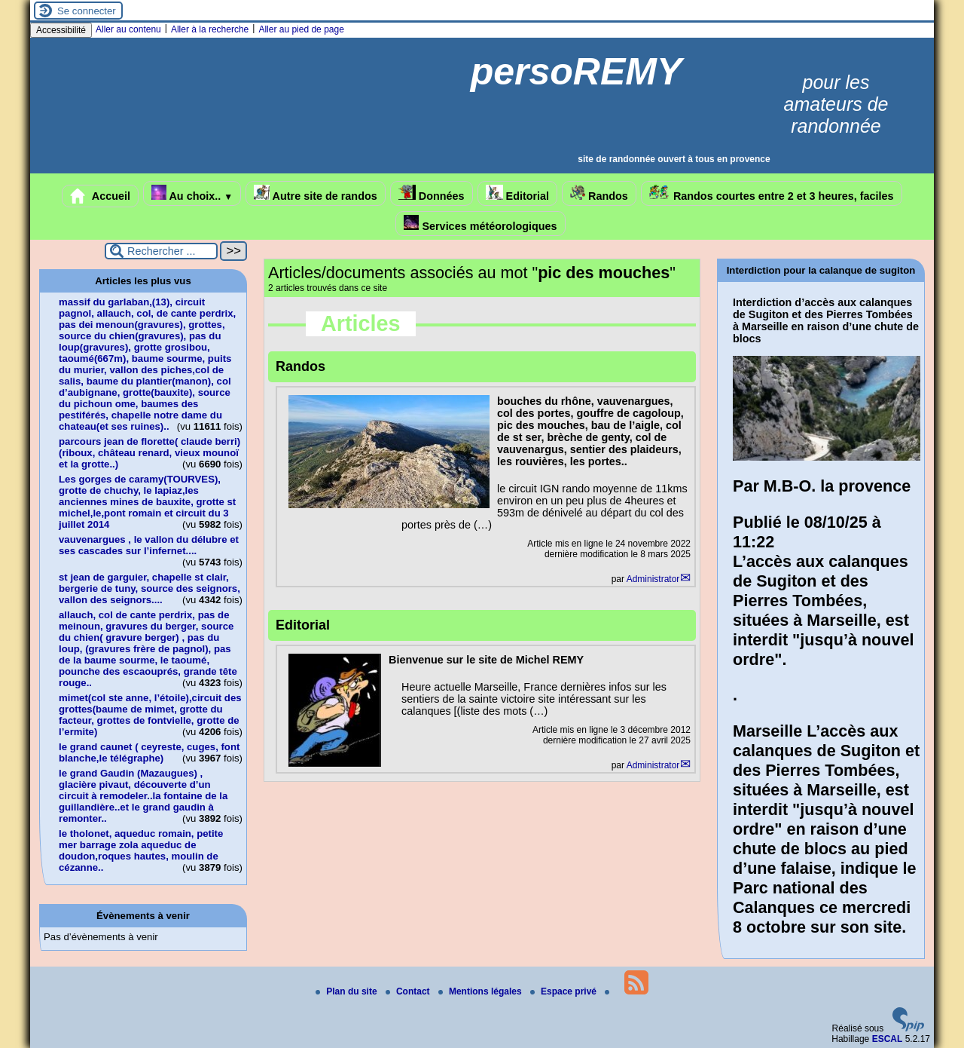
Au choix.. (192, 193)
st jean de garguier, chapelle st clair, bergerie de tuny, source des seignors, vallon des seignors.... (149, 588)
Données (431, 193)
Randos (599, 193)
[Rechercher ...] (161, 251)
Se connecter (86, 11)
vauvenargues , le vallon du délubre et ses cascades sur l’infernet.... (149, 545)
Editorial (518, 193)
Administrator (653, 579)
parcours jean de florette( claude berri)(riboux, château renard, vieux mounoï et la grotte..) (149, 453)
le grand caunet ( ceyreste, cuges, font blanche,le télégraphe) (149, 752)
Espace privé (564, 991)
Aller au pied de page (300, 29)
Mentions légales (481, 991)
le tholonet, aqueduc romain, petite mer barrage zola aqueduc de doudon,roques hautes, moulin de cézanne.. (141, 850)
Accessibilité (61, 30)
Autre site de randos (315, 193)
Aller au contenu (128, 29)
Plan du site (348, 991)
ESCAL (887, 1039)
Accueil (100, 196)
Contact (409, 991)
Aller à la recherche (210, 29)
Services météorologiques (480, 223)
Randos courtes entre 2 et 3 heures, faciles (771, 193)
